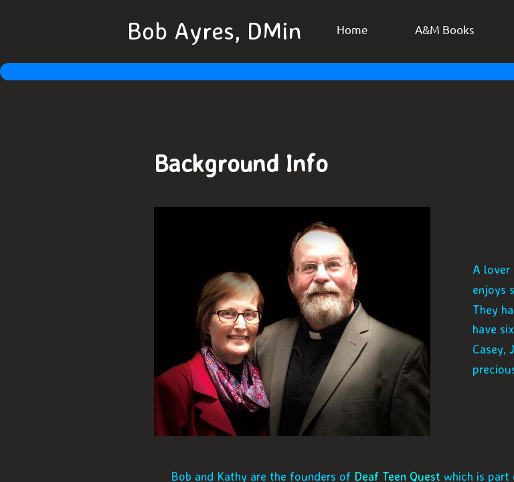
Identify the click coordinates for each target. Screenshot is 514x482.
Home (352, 29)
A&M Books (445, 29)
